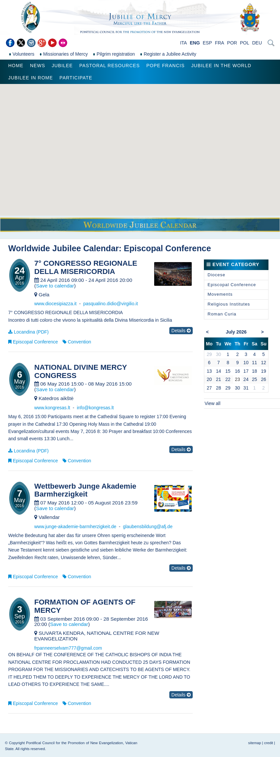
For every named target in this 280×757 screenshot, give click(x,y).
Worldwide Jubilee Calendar (63, 248)
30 (237, 388)
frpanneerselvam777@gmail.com (68, 648)
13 (209, 371)
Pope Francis (165, 65)
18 (254, 371)
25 (254, 379)
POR (232, 42)
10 (246, 362)
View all (212, 403)
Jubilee (62, 65)
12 (263, 362)
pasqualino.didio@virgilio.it (110, 303)
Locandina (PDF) (31, 332)
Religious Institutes (229, 304)
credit (268, 743)
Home (15, 65)
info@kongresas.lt (95, 407)
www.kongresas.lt (52, 407)
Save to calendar (55, 285)
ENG (195, 42)
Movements (220, 294)
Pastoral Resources (109, 65)
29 (228, 388)
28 (218, 388)
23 (237, 379)
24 (246, 379)
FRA (219, 42)
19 (263, 371)
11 (254, 362)
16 (237, 371)
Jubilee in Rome (30, 77)
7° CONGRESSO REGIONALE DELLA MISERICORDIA (85, 267)
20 (209, 379)
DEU (257, 42)
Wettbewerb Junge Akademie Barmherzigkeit (85, 490)
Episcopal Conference (35, 341)
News (37, 65)
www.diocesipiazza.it (55, 303)
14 (218, 371)
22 (228, 379)
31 (246, 388)
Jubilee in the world (221, 65)
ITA (183, 42)
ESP (207, 42)
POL (244, 42)
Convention (79, 341)
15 (228, 371)
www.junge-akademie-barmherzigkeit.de (75, 526)
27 (209, 388)
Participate (76, 77)
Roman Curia (222, 313)
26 (263, 379)
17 (246, 371)
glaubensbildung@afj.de (147, 526)
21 (218, 379)
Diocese (216, 274)
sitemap (254, 743)
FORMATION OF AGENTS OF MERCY (84, 606)
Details (181, 330)
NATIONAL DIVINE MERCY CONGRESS (80, 372)
